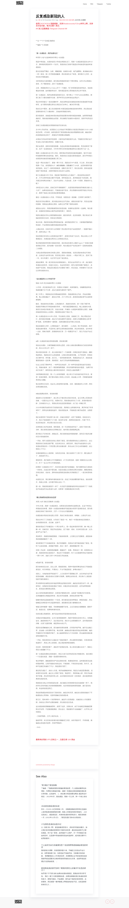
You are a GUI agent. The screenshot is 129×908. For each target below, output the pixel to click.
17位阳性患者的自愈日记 (51, 824)
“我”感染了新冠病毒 (49, 785)
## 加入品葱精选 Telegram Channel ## (51, 28)
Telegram (100, 4)
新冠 (63, 20)
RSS (91, 4)
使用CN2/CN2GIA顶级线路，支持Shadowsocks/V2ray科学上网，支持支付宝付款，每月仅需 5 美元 (64, 24)
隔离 (72, 20)
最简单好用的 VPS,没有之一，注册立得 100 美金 (55, 739)
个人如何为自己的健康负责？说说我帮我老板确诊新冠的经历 (64, 846)
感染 (60, 20)
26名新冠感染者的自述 (50, 806)
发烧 (69, 20)
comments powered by (45, 765)
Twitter (108, 4)
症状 (66, 20)
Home (85, 4)
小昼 (39, 20)
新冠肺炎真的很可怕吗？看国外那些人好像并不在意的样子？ (63, 869)
